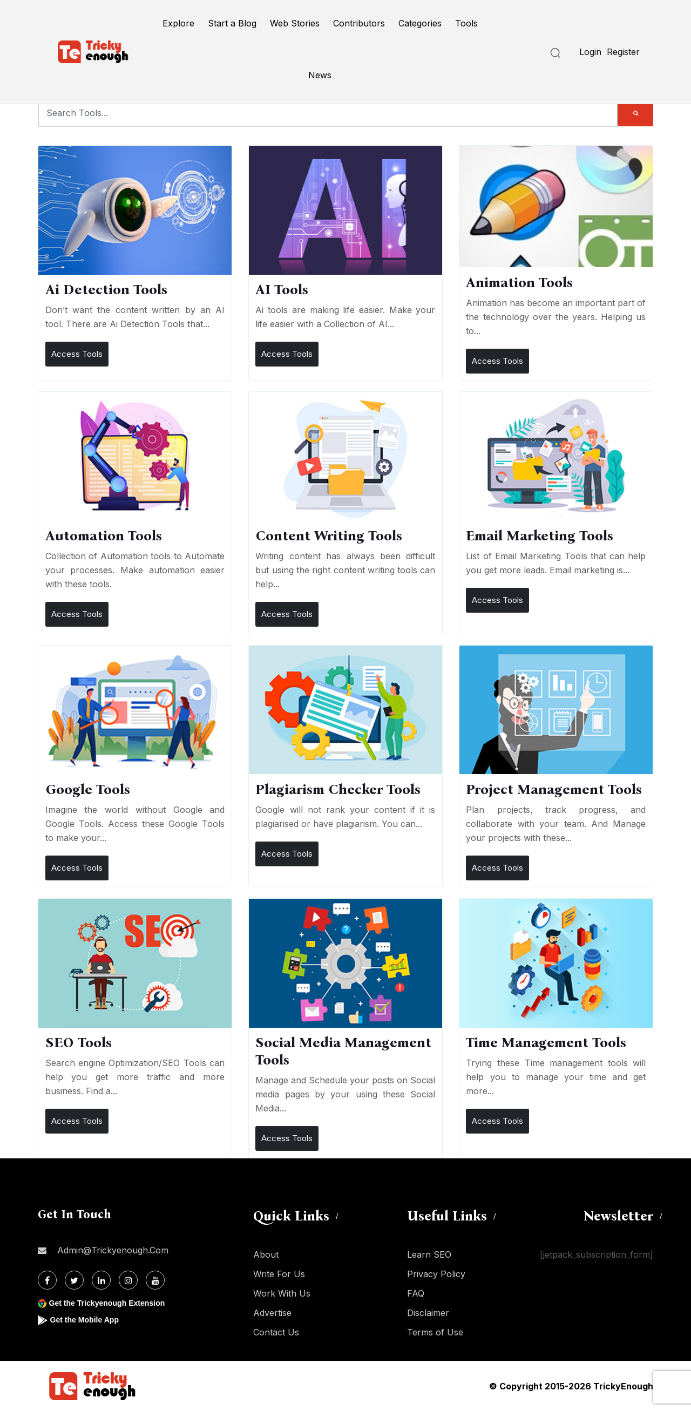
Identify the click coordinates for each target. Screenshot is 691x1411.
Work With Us (281, 1293)
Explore (178, 23)
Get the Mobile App (89, 1319)
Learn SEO (429, 1254)
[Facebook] (47, 1280)
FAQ (415, 1293)
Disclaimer (428, 1312)
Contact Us (276, 1332)
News (319, 75)
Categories (420, 23)
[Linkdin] (101, 1280)
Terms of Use (435, 1332)
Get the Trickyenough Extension (115, 1302)
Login (590, 51)
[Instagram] (128, 1280)
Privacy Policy (436, 1273)
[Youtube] (155, 1280)
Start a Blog (232, 23)
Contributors (359, 23)
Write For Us (279, 1273)
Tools (466, 23)
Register (623, 51)
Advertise (272, 1312)
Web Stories (295, 23)
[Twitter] (74, 1280)
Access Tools (77, 354)
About (266, 1254)
